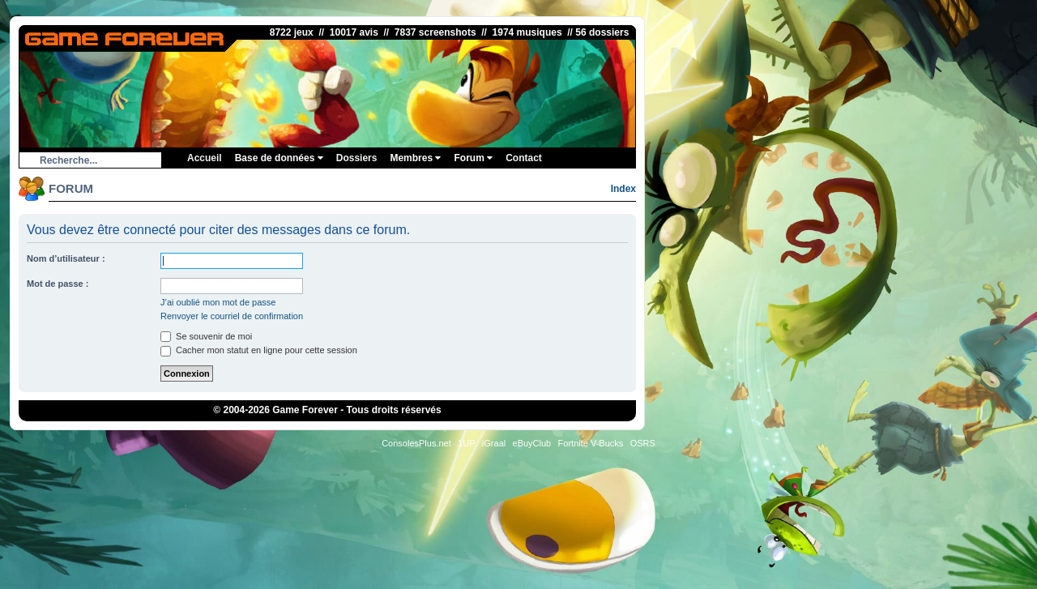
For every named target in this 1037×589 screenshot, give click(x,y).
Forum (473, 158)
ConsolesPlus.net (416, 443)
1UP (466, 443)
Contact (524, 158)
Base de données (279, 158)
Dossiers (357, 158)
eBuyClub (532, 443)
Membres (415, 158)
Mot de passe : (57, 283)
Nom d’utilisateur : (66, 258)
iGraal (494, 443)
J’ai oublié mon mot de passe (217, 302)
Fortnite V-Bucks (591, 443)
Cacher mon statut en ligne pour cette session (258, 350)
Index (623, 188)
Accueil (204, 158)
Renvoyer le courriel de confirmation (231, 316)
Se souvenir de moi (206, 336)
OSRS (642, 443)
